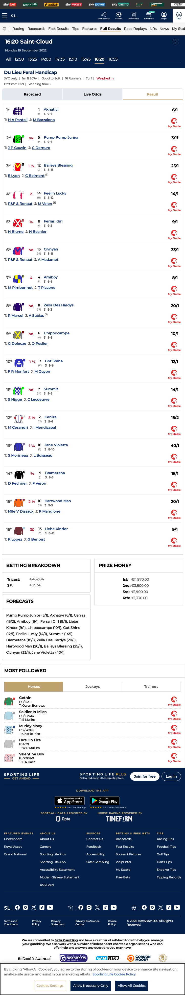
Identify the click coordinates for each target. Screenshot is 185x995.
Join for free (145, 776)
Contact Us (94, 839)
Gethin (25, 698)
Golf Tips (163, 854)
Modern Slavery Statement (59, 877)
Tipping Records (169, 877)
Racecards (123, 839)
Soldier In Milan (33, 712)
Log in (171, 776)
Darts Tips (164, 862)
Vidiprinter (123, 862)
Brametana (55, 473)
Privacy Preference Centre (87, 923)
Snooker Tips (166, 869)
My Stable (123, 869)
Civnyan (51, 249)
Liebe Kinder (56, 529)
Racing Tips (165, 839)
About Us (47, 839)
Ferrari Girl (53, 221)
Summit (51, 389)
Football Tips (166, 846)
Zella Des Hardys (58, 305)
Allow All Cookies (131, 988)
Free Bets (123, 877)
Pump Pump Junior (61, 137)
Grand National (15, 854)
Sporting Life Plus (53, 854)
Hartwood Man (58, 501)
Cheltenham (13, 839)
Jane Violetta (56, 445)
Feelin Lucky (55, 193)
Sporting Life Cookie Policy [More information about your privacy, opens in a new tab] (114, 976)
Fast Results (125, 846)
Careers (45, 846)
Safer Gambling (97, 862)
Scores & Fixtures (128, 854)
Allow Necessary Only (90, 988)
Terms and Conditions (11, 923)
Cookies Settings (50, 988)
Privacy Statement (58, 923)
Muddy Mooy (30, 726)
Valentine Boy (31, 754)
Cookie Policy (112, 923)
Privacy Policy (36, 923)
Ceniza (50, 417)
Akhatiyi (51, 109)
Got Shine (54, 361)
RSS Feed (47, 885)
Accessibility (95, 854)
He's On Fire (30, 740)
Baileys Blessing (58, 165)
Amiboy (51, 277)
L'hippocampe (56, 333)
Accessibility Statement (57, 869)
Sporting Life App (53, 862)
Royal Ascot (13, 846)
